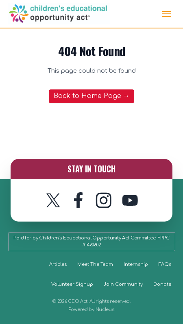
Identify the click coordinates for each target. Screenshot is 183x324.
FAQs (165, 264)
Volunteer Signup (72, 284)
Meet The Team (95, 264)
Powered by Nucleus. (91, 309)
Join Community (123, 284)
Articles (58, 264)
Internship (136, 264)
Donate (162, 284)
